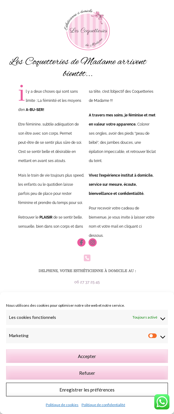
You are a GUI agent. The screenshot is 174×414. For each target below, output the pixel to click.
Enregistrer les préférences (87, 389)
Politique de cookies (62, 404)
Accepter (87, 356)
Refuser (87, 373)
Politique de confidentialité (103, 404)
